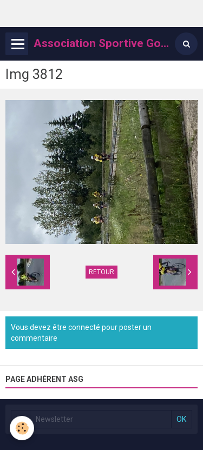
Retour (101, 272)
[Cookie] (22, 428)
